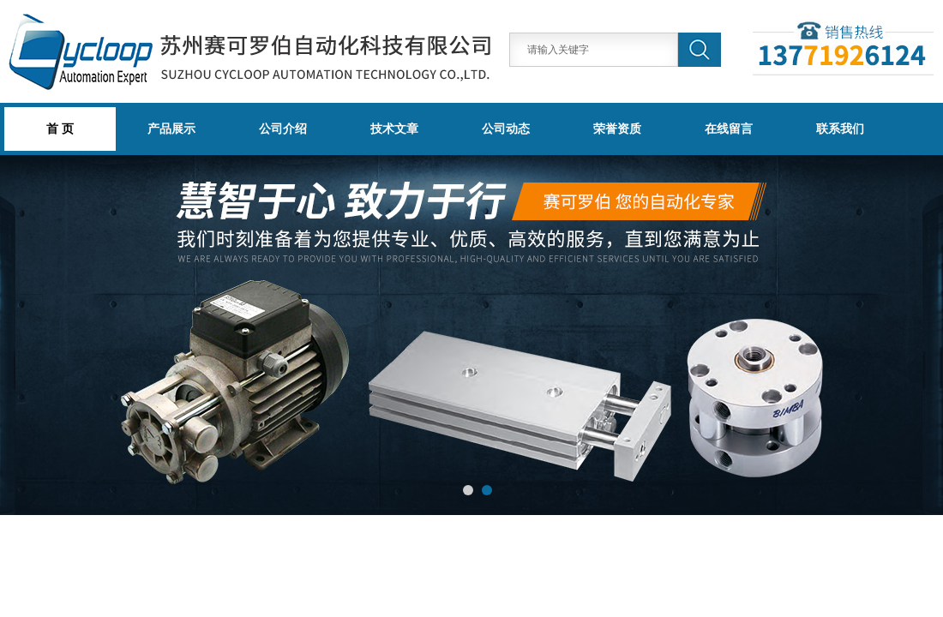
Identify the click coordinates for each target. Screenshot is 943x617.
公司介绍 (283, 128)
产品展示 (171, 128)
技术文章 (394, 128)
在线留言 (729, 128)
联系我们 (840, 128)
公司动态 (506, 128)
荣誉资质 (617, 128)
